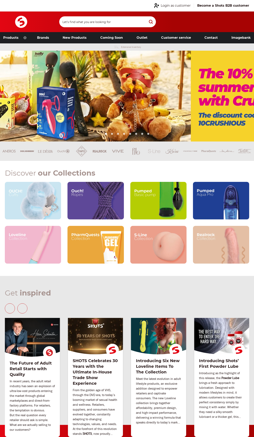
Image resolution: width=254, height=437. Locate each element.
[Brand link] (27, 151)
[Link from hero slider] (127, 96)
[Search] (108, 22)
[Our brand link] (33, 200)
